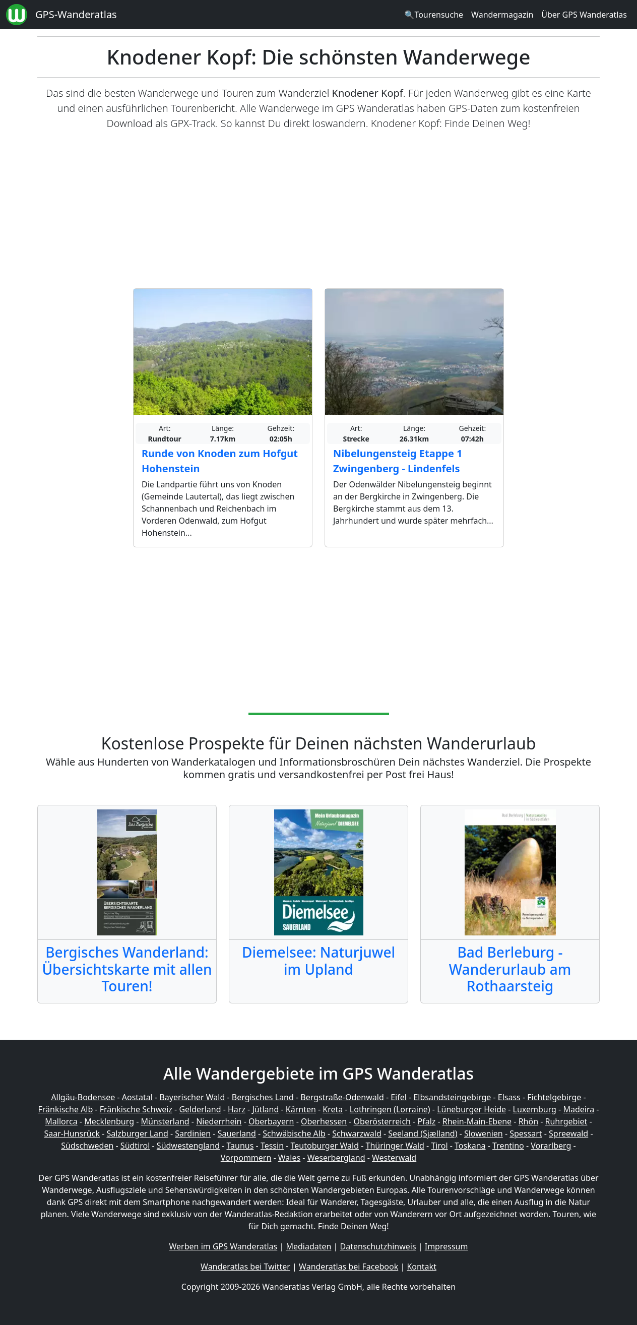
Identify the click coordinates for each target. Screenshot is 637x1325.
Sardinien (193, 1133)
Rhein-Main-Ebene (477, 1121)
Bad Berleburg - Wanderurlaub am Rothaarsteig (510, 968)
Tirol (439, 1145)
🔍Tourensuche (433, 14)
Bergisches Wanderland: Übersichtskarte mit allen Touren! (127, 968)
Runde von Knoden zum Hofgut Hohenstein (220, 461)
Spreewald (568, 1133)
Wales (289, 1157)
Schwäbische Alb (294, 1133)
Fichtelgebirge (554, 1097)
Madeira (578, 1109)
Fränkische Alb (65, 1109)
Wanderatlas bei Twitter (245, 1266)
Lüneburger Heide (471, 1109)
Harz (236, 1109)
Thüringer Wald (394, 1145)
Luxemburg (534, 1109)
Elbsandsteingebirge (452, 1097)
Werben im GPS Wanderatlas (223, 1246)
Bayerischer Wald (192, 1097)
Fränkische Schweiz (136, 1109)
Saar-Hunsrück (72, 1133)
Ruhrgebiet (566, 1121)
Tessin (272, 1145)
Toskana (470, 1145)
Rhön (528, 1121)
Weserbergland (336, 1157)
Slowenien (483, 1133)
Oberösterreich (382, 1121)
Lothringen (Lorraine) (390, 1109)
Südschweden (87, 1145)
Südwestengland (188, 1145)
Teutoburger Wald (325, 1145)
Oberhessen (324, 1121)
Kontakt (421, 1266)
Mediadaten (308, 1246)
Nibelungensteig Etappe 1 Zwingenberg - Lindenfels (398, 461)
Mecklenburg (109, 1121)
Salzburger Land (137, 1133)
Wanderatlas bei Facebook (348, 1266)
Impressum (446, 1246)
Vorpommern (246, 1157)
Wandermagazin (502, 14)
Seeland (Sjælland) (422, 1133)
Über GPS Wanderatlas (584, 14)
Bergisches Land (263, 1097)
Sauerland (237, 1133)
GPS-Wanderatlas (76, 14)
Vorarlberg (551, 1145)
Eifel (399, 1097)
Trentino (508, 1145)
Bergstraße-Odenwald (342, 1097)
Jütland (265, 1109)
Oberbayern (271, 1121)
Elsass (509, 1097)
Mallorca (61, 1121)
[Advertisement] (318, 209)
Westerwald (394, 1157)
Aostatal (137, 1097)
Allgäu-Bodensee (83, 1097)
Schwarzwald (356, 1133)
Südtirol (135, 1145)
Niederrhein (218, 1121)
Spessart (525, 1133)
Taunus (239, 1145)
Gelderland (200, 1109)
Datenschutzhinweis (378, 1246)
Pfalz (426, 1121)
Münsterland (165, 1121)
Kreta (333, 1109)
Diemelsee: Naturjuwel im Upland (318, 960)
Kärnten (301, 1109)
